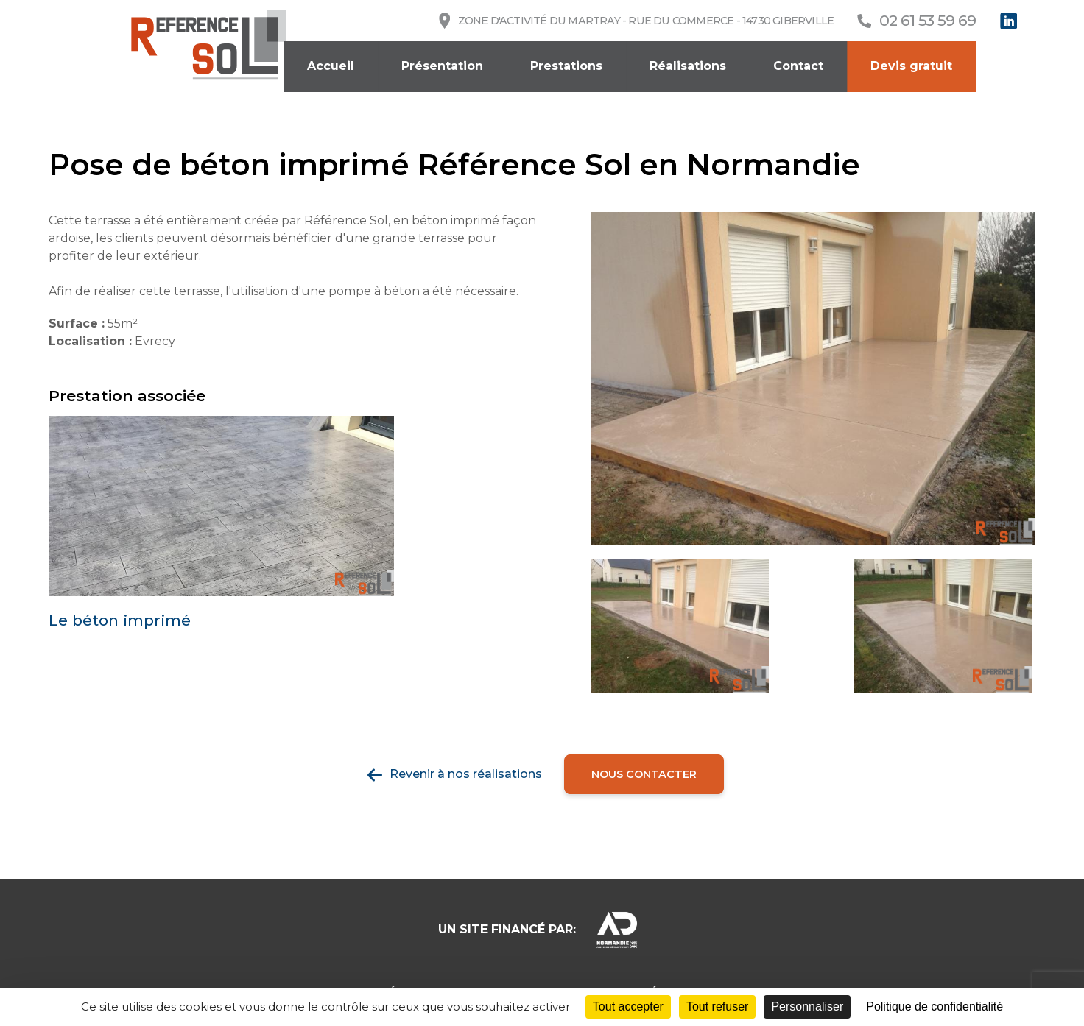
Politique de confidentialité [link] (934, 1006)
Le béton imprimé (120, 620)
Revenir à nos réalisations (466, 774)
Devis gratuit (911, 66)
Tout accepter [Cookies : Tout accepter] (628, 1006)
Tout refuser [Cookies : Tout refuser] (717, 1006)
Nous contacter (644, 774)
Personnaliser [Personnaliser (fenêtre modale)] (807, 1006)
